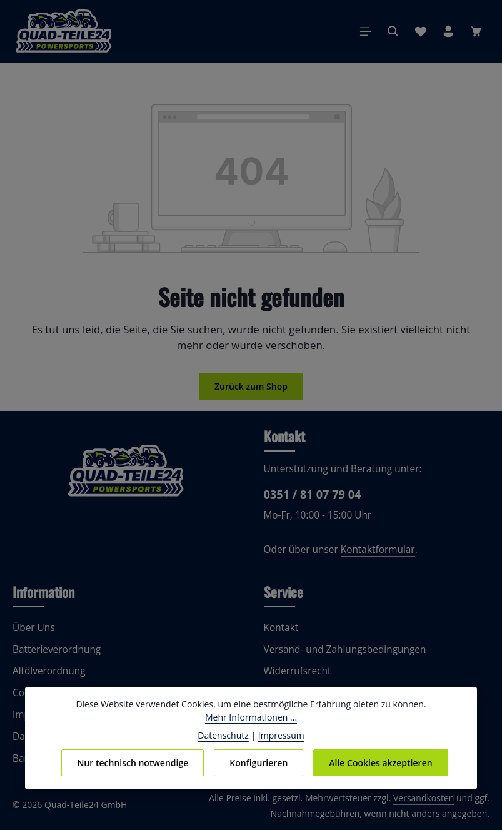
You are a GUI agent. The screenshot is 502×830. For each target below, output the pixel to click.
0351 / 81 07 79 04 (311, 494)
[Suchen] (393, 31)
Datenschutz (225, 735)
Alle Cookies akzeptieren (379, 762)
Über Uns (33, 627)
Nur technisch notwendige (133, 762)
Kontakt (280, 627)
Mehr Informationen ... (251, 717)
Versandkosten (427, 798)
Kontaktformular (370, 549)
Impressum (279, 735)
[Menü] (365, 31)
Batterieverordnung (53, 649)
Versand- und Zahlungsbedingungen (341, 649)
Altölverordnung (46, 671)
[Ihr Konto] (448, 31)
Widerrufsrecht (295, 671)
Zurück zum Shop (251, 386)
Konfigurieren (258, 762)
